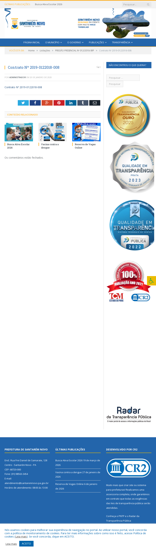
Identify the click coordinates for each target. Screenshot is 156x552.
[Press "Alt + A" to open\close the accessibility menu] (151, 280)
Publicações (96, 42)
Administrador (17, 77)
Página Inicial (31, 42)
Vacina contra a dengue (68, 472)
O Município (52, 42)
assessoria (112, 494)
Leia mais (21, 536)
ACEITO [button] (26, 543)
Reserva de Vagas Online (69, 484)
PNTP (121, 516)
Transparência (121, 42)
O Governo (74, 42)
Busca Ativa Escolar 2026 (48, 4)
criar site (128, 485)
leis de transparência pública (127, 503)
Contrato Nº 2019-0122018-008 (23, 87)
